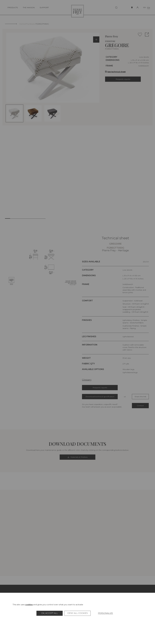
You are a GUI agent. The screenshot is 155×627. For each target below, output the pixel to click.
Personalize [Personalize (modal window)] (105, 613)
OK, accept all (49, 613)
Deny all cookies (77, 613)
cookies (29, 604)
